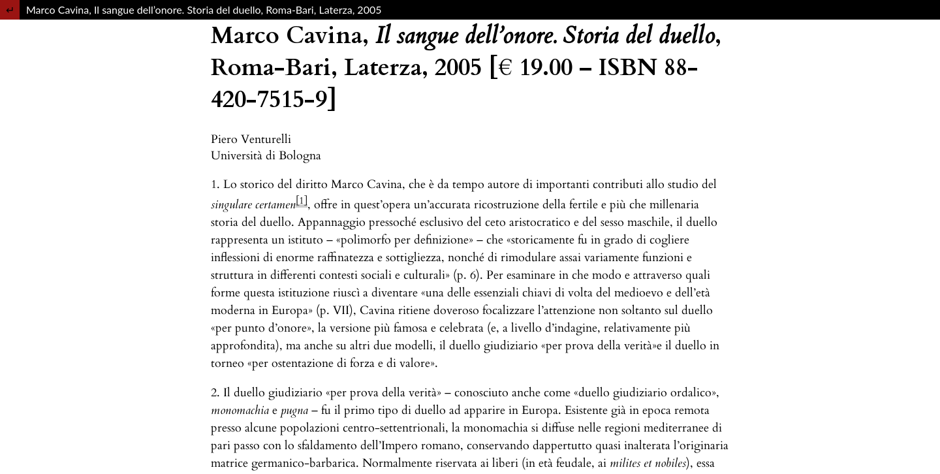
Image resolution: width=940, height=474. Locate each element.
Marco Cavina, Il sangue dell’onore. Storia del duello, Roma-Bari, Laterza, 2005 (204, 9)
